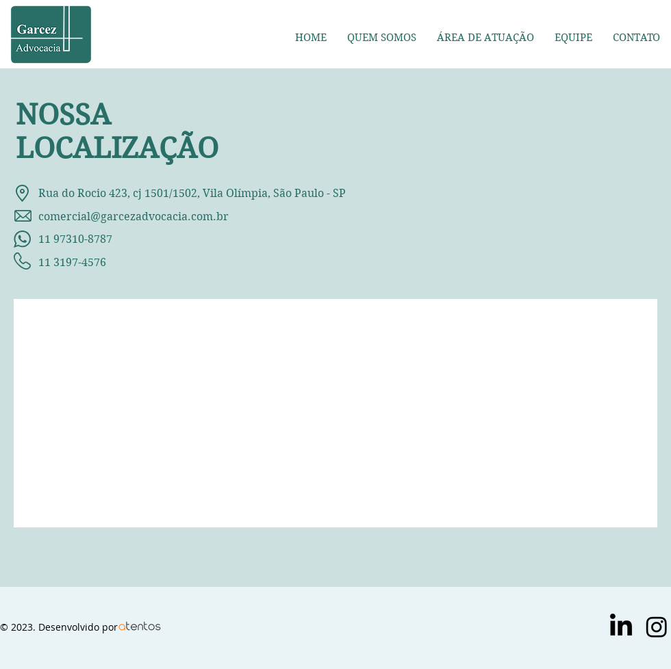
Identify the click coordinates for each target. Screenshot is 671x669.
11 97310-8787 (63, 239)
